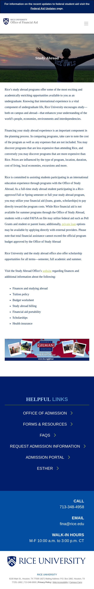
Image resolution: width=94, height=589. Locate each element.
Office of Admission (45, 413)
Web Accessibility (60, 582)
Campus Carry (75, 582)
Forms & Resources (45, 424)
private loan (69, 224)
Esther (45, 468)
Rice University (18, 20)
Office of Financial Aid (24, 22)
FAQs (45, 435)
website (47, 270)
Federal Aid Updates (43, 8)
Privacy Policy (44, 582)
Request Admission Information (45, 446)
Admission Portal (45, 457)
